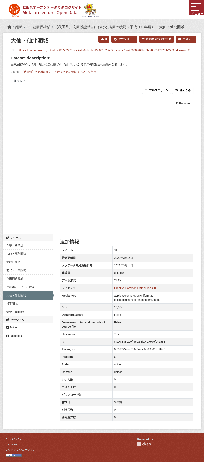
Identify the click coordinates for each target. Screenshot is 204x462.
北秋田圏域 (13, 262)
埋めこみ (183, 90)
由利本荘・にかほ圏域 (20, 287)
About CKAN (13, 439)
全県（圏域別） (16, 245)
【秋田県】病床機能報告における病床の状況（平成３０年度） (105, 27)
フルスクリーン (157, 90)
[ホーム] (9, 27)
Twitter (12, 327)
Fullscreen (183, 103)
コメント (186, 39)
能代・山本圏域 (16, 270)
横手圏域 (12, 303)
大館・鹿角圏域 (16, 253)
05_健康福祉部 (38, 27)
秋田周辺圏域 (14, 278)
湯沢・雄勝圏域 (16, 312)
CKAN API (12, 444)
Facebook (14, 335)
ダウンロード (124, 39)
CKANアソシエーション (21, 449)
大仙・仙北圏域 (171, 27)
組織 (19, 27)
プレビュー (22, 81)
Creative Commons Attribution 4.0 (135, 288)
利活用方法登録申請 (156, 39)
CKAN (144, 444)
